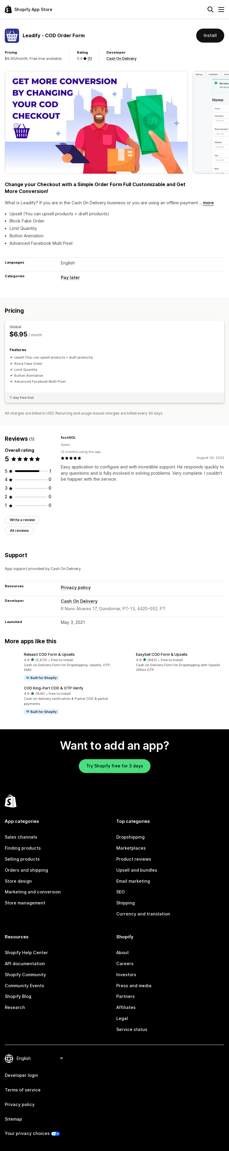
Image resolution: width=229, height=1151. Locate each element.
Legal (122, 1018)
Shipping (125, 902)
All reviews (19, 530)
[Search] (210, 10)
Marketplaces (131, 848)
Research (15, 1007)
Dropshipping (130, 837)
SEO (120, 891)
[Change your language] (40, 1058)
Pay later (70, 277)
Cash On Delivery (121, 58)
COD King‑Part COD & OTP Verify (53, 688)
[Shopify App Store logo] (28, 9)
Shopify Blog (18, 996)
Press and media (133, 985)
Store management (25, 902)
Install (210, 35)
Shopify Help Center (26, 952)
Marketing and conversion (33, 891)
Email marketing (133, 881)
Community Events (24, 985)
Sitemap (13, 1119)
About (122, 952)
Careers (125, 963)
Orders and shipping (26, 870)
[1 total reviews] (50, 471)
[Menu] (221, 10)
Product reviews (133, 859)
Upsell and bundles (136, 870)
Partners (125, 996)
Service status (131, 1029)
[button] (58, 666)
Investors (126, 974)
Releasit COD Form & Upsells (49, 654)
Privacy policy (76, 587)
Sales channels (21, 837)
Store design (18, 881)
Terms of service (23, 1089)
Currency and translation (143, 913)
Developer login (21, 1075)
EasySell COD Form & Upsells (162, 654)
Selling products (22, 859)
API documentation (25, 963)
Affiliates (126, 1007)
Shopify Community (25, 974)
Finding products (23, 848)
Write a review (22, 520)
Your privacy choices (27, 1133)
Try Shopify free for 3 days (114, 765)
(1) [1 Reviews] (89, 58)
